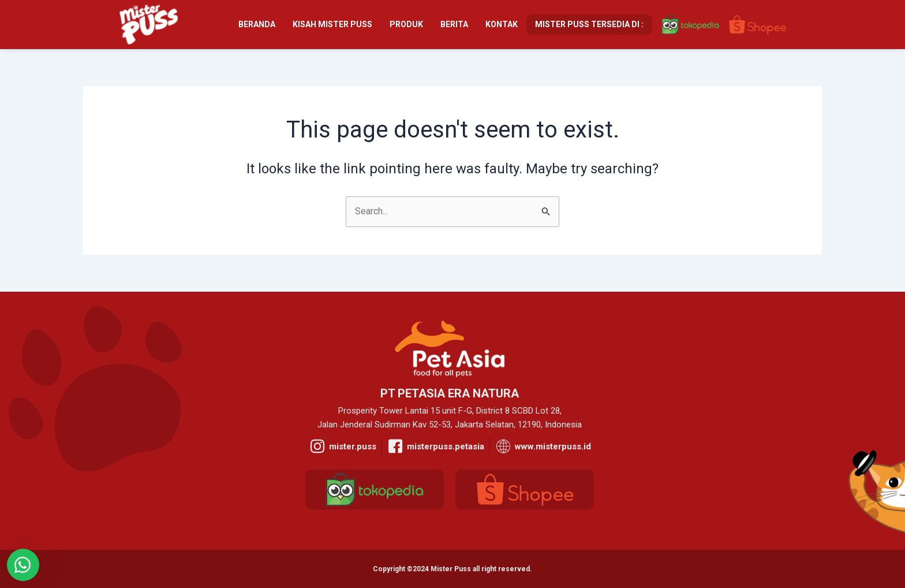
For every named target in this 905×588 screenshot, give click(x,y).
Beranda (256, 24)
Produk (406, 24)
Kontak (501, 24)
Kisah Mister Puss (332, 24)
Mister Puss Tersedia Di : (589, 24)
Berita (454, 24)
